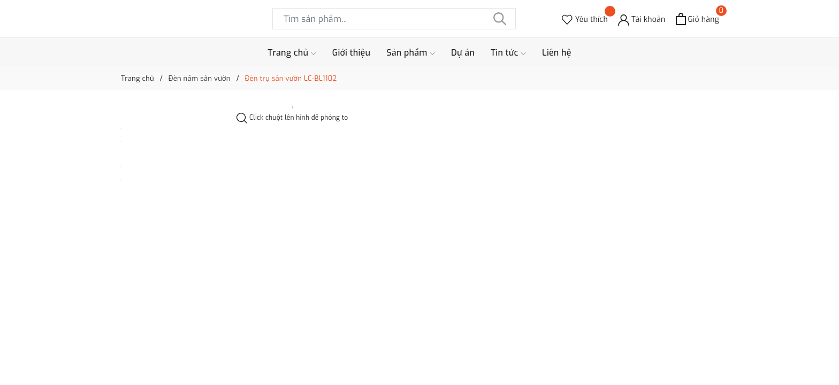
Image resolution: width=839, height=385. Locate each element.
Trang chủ (292, 53)
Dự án (463, 52)
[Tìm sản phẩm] (394, 18)
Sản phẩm (410, 53)
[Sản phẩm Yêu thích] (585, 19)
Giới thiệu (351, 52)
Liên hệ (556, 52)
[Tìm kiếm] (500, 19)
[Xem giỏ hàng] (697, 19)
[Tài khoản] (642, 19)
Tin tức (508, 53)
